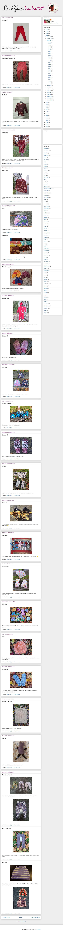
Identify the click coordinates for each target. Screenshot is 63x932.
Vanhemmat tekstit (35, 917)
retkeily (45, 255)
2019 (47, 107)
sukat (45, 268)
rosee (45, 257)
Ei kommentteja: (17, 50)
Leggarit (5, 20)
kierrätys (46, 195)
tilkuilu (45, 290)
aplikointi (46, 148)
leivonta (45, 221)
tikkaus (45, 286)
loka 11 (49, 73)
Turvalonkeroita (7, 404)
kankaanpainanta (47, 188)
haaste (45, 164)
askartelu (46, 155)
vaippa (45, 301)
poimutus (46, 248)
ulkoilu (45, 297)
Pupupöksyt (6, 828)
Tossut (4, 503)
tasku (45, 281)
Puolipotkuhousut (8, 58)
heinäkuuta (49, 88)
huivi (45, 175)
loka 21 (49, 55)
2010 (47, 124)
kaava (45, 184)
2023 (47, 35)
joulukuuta (49, 36)
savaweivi (46, 261)
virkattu (45, 308)
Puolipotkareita (7, 775)
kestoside (46, 190)
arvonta (45, 153)
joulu (45, 181)
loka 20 (49, 57)
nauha (45, 228)
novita (45, 237)
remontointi (46, 250)
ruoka (45, 259)
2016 (47, 113)
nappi (45, 226)
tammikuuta (49, 100)
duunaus (46, 159)
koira (45, 199)
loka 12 (49, 71)
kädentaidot (46, 208)
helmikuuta (49, 98)
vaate (45, 299)
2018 (47, 109)
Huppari (5, 132)
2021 (47, 104)
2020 (47, 106)
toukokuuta (49, 92)
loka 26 (49, 47)
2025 (47, 31)
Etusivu (20, 917)
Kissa (4, 738)
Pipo (3, 208)
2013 (47, 118)
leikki (45, 219)
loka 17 (49, 62)
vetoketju (46, 303)
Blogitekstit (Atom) (22, 921)
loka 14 (49, 68)
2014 (47, 117)
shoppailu (46, 263)
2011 (47, 122)
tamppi (45, 275)
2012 (47, 120)
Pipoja (4, 367)
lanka (45, 215)
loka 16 (49, 64)
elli (44, 161)
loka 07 (49, 79)
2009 (47, 126)
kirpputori (46, 197)
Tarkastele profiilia (54, 23)
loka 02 (49, 81)
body (45, 157)
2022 (47, 102)
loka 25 (49, 49)
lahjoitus (46, 212)
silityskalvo (46, 266)
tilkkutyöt (46, 288)
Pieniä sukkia (7, 267)
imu (45, 179)
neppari (45, 230)
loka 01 (49, 82)
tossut (45, 292)
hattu (45, 168)
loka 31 (49, 42)
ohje (45, 239)
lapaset (45, 217)
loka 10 (49, 75)
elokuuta (49, 87)
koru (45, 201)
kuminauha (46, 206)
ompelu (45, 241)
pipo (45, 244)
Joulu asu (5, 298)
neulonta (46, 235)
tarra (45, 277)
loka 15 (49, 66)
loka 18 (49, 60)
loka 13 (49, 70)
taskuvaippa (46, 283)
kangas (45, 186)
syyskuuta (49, 85)
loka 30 (49, 46)
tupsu (45, 294)
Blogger (39, 929)
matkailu (46, 224)
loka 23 (49, 53)
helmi (45, 173)
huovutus (46, 177)
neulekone (46, 232)
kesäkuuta (49, 90)
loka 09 (49, 77)
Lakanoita (5, 566)
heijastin (46, 170)
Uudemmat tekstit (6, 917)
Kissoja (4, 535)
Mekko (4, 95)
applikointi (46, 150)
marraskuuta (49, 38)
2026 (47, 29)
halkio (45, 166)
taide (45, 272)
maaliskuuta (49, 96)
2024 (47, 33)
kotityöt (45, 204)
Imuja (4, 466)
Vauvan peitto (7, 701)
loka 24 (49, 51)
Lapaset (5, 336)
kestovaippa (46, 192)
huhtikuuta (49, 94)
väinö (45, 310)
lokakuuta (49, 40)
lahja (45, 210)
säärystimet (46, 270)
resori (45, 252)
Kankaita (5, 236)
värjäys (45, 312)
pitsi (45, 246)
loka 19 (49, 58)
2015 (47, 115)
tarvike (45, 279)
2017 (47, 111)
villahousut (46, 306)
